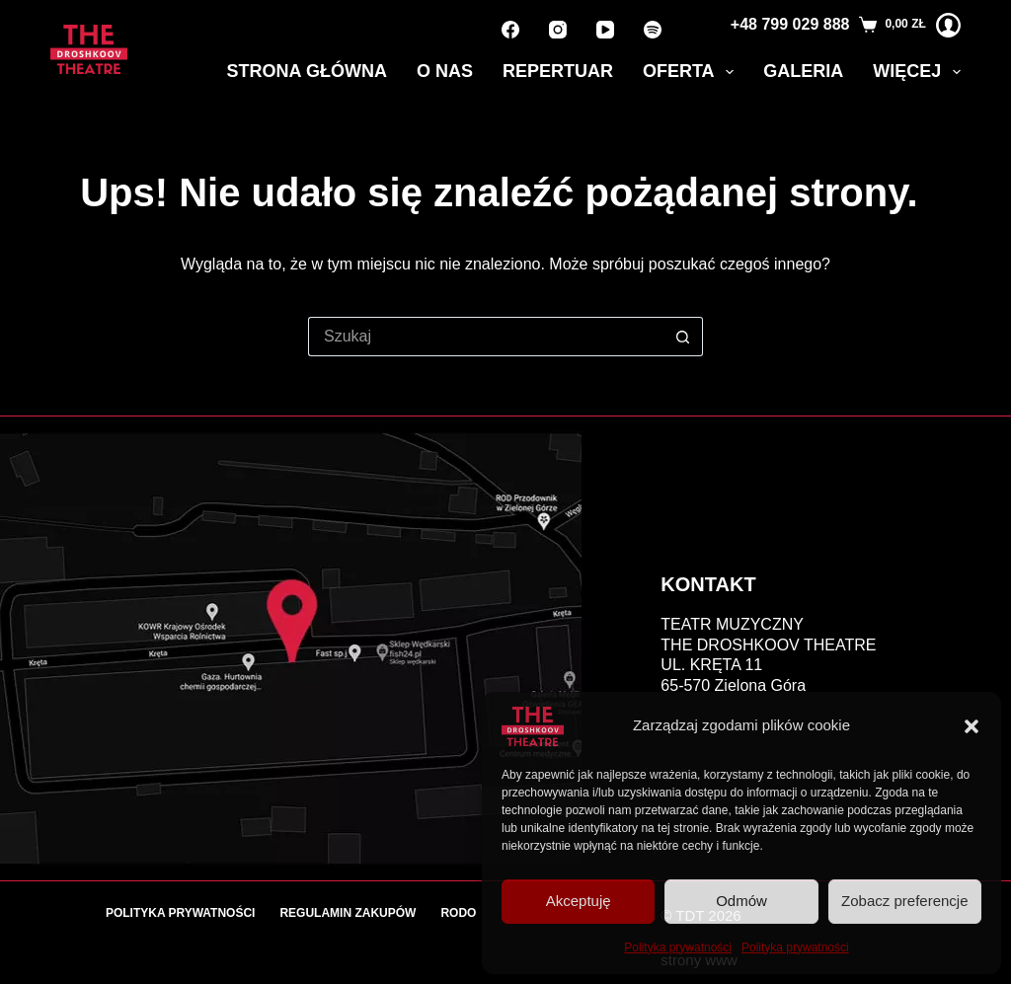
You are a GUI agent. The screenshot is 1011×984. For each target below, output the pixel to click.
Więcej (917, 72)
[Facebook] (510, 29)
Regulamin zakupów (347, 913)
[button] (971, 726)
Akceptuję (578, 900)
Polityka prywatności (678, 947)
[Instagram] (558, 29)
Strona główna (307, 71)
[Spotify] (652, 29)
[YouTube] (605, 29)
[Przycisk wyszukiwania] (683, 336)
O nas (445, 71)
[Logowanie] (948, 25)
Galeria (803, 71)
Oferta (692, 72)
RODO (458, 913)
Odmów (741, 900)
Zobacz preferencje (904, 900)
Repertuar (558, 71)
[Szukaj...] (485, 336)
